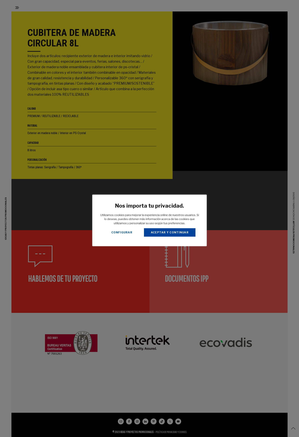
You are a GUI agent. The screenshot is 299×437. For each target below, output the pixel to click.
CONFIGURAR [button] (121, 232)
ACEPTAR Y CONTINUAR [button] (170, 232)
